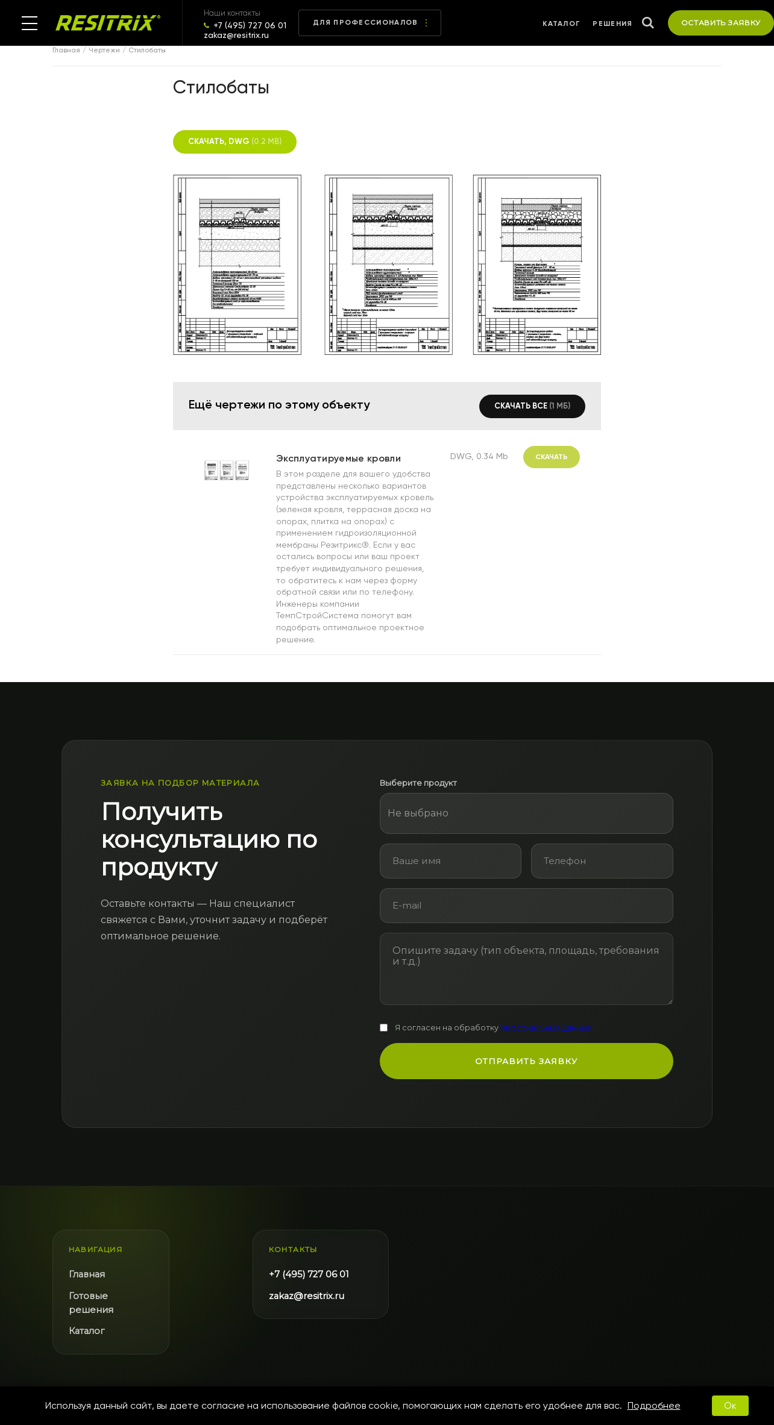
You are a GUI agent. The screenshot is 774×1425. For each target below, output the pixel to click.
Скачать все (532, 405)
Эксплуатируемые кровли (338, 458)
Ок (730, 1405)
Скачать (551, 457)
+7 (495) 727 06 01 (249, 25)
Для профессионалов (370, 22)
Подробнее (654, 1405)
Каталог (561, 23)
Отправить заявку (526, 1061)
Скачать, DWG (235, 141)
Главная (66, 50)
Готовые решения (91, 1303)
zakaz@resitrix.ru (236, 35)
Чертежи (104, 50)
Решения (612, 23)
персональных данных (545, 1027)
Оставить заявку (721, 22)
